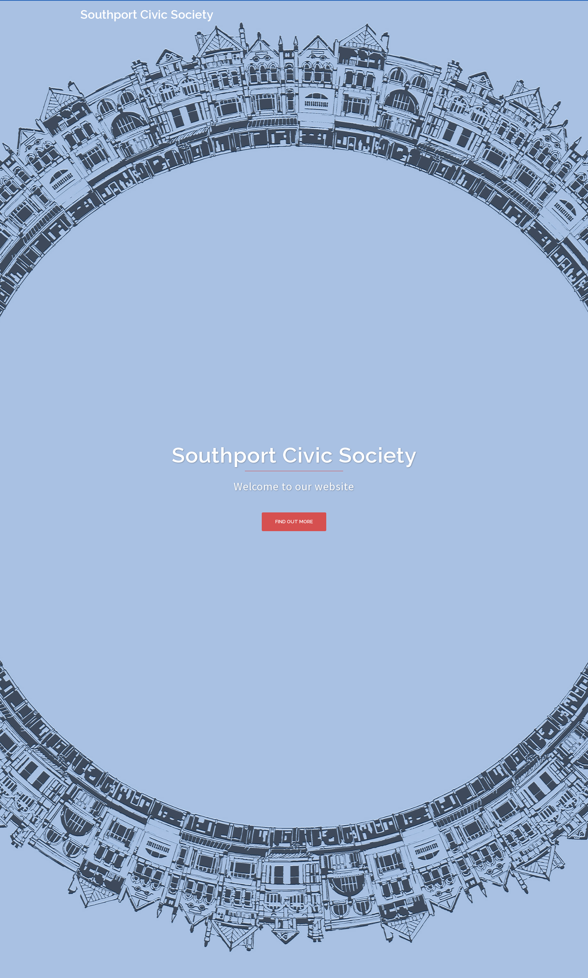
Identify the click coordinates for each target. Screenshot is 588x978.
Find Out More (294, 521)
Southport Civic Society (146, 14)
